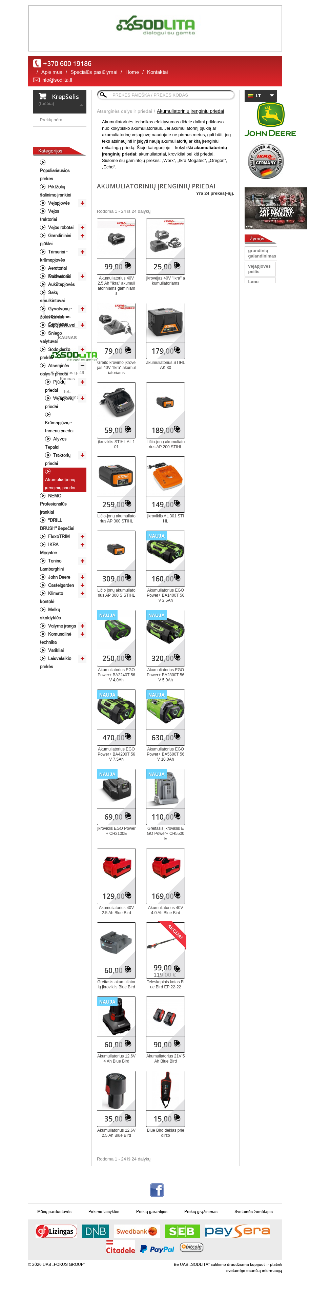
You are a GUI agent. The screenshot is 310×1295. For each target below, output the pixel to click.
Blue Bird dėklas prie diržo (165, 1133)
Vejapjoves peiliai (259, 377)
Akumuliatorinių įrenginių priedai (60, 525)
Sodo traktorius (258, 476)
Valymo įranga (61, 667)
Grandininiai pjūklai (55, 281)
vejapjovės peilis (259, 269)
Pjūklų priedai (55, 427)
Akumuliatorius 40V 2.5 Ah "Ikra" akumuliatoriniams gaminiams (116, 286)
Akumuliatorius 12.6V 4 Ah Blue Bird (116, 1059)
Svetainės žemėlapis (253, 1211)
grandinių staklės (258, 315)
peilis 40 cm (256, 429)
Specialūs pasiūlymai (93, 72)
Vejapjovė (258, 328)
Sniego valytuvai (51, 379)
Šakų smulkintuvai (52, 338)
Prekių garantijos (151, 1211)
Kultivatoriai (59, 318)
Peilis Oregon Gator (256, 411)
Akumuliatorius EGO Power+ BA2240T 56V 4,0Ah (116, 674)
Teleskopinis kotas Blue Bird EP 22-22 (165, 984)
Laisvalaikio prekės (55, 704)
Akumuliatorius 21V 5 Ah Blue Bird (165, 1059)
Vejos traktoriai (49, 257)
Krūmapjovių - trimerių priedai (59, 468)
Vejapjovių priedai (59, 444)
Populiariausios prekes (55, 216)
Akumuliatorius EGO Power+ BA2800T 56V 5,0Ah (165, 674)
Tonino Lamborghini (52, 606)
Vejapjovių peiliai (259, 460)
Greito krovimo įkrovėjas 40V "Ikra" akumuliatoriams (116, 367)
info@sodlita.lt (56, 80)
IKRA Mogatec (49, 590)
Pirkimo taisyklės (103, 1211)
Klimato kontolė (51, 639)
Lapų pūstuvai (61, 366)
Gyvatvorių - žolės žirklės (56, 354)
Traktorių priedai (57, 501)
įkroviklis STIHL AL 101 (116, 444)
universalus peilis (260, 341)
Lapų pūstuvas (257, 284)
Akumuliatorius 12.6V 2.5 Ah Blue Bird (116, 1133)
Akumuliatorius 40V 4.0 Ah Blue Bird (165, 910)
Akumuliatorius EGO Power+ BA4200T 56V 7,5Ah (116, 754)
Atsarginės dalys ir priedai (54, 411)
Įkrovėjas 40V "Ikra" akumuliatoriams (165, 281)
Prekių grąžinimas (201, 1211)
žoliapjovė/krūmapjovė (271, 504)
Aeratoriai (57, 309)
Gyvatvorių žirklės (259, 527)
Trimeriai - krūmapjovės (53, 297)
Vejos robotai (60, 269)
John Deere (58, 618)
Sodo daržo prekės (55, 395)
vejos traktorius (258, 492)
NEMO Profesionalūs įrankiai (53, 545)
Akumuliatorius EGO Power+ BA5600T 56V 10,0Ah (165, 754)
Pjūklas (256, 354)
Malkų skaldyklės (50, 655)
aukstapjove (260, 364)
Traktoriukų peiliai (260, 393)
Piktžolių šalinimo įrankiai (55, 232)
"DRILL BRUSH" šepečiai (57, 566)
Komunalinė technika (55, 679)
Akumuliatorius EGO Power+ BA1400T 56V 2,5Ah (165, 595)
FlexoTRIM (58, 578)
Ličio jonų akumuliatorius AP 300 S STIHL (117, 593)
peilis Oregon (256, 300)
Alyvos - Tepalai (57, 484)
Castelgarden (60, 627)
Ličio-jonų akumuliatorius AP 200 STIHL (165, 444)
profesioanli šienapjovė (260, 445)
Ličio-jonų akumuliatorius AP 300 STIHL (116, 518)
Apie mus (51, 72)
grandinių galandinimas (262, 253)
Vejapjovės (58, 244)
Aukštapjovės (61, 326)
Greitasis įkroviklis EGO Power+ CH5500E (165, 833)
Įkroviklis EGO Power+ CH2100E (116, 831)
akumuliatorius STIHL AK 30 (165, 365)
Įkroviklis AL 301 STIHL (165, 518)
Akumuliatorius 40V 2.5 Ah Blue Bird (116, 910)
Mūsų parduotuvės (54, 1211)
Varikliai (55, 692)
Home (132, 72)
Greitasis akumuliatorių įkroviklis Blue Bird (116, 984)
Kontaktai (157, 72)
